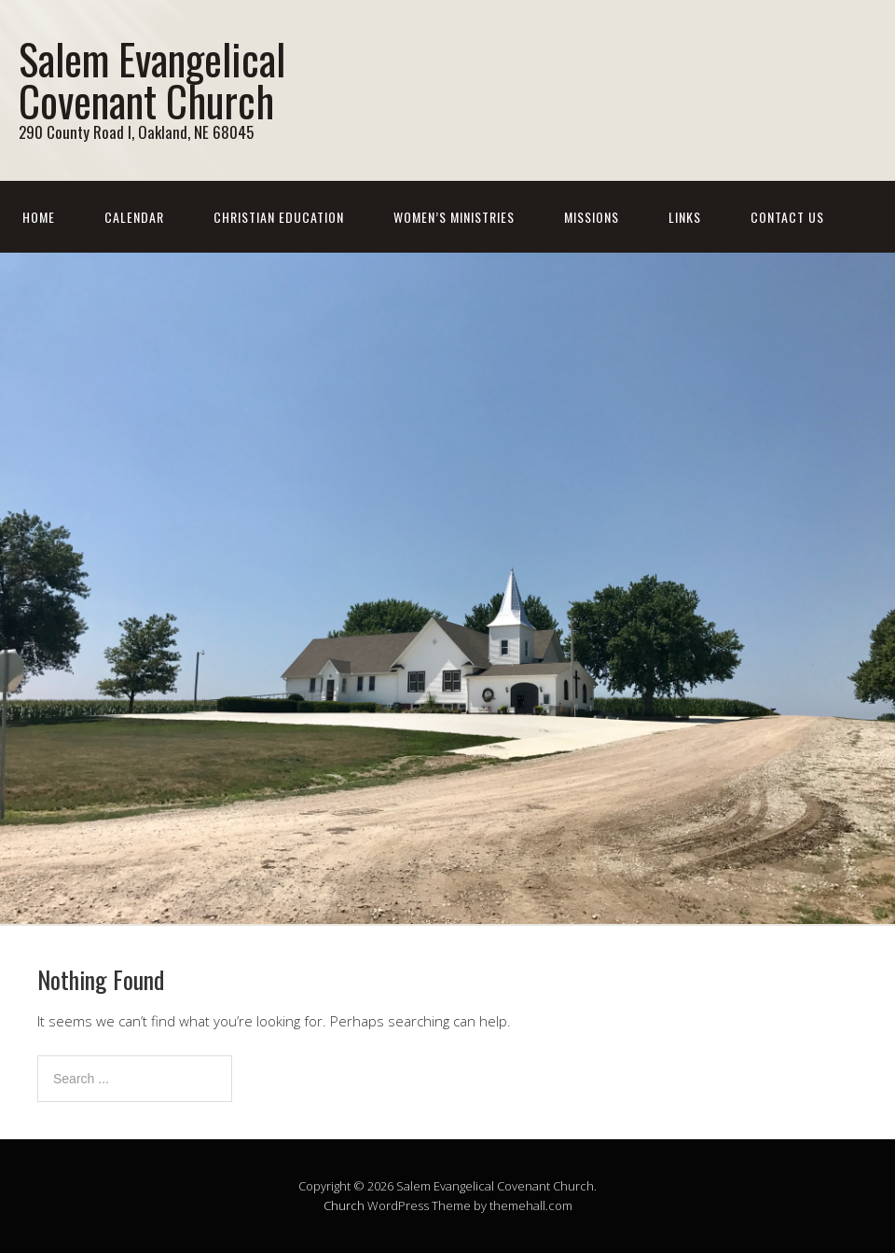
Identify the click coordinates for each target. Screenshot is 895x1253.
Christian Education (278, 217)
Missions (591, 217)
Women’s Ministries (454, 217)
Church (344, 1205)
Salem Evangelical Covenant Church (152, 79)
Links (684, 217)
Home (38, 217)
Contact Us (787, 217)
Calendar (134, 217)
